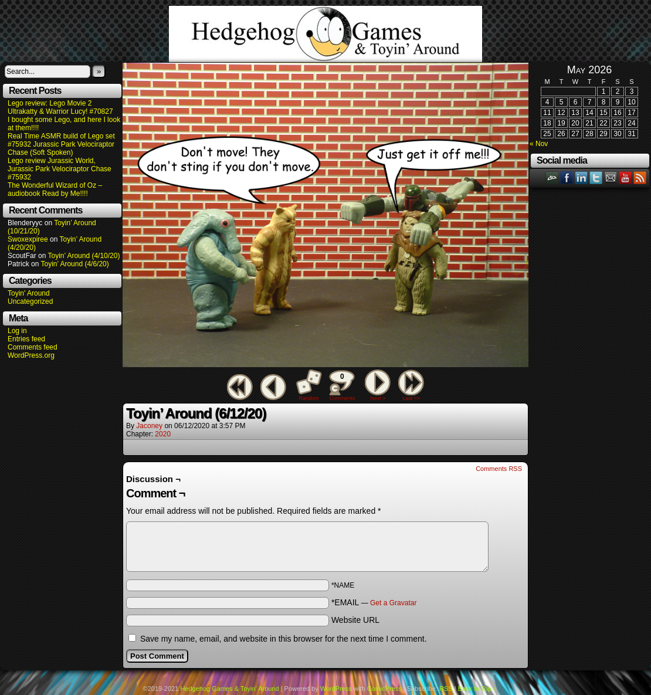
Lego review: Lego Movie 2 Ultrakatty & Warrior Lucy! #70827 (60, 107)
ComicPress (384, 688)
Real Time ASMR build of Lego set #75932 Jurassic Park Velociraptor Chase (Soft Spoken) (61, 144)
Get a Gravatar (393, 603)
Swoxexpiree (28, 239)
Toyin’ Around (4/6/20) (75, 264)
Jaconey (149, 426)
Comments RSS (499, 468)
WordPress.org (31, 355)
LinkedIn (581, 177)
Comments (342, 385)
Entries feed (26, 339)
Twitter (596, 177)
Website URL (355, 620)
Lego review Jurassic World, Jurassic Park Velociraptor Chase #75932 (59, 169)
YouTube (625, 177)
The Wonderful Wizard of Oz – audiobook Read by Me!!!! (55, 189)
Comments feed (32, 347)
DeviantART (552, 177)
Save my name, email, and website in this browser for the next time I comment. (283, 638)
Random (309, 398)
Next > (377, 398)
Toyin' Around (29, 293)
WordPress (336, 688)
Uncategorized (30, 301)
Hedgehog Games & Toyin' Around (325, 34)
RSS (640, 177)
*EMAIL (374, 602)
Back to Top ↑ (477, 688)
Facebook (567, 177)
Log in (17, 331)
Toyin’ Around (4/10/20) (84, 256)
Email (610, 177)
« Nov (539, 144)
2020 (163, 434)
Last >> (411, 398)
